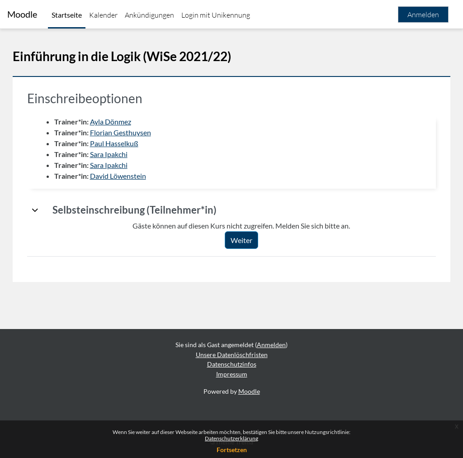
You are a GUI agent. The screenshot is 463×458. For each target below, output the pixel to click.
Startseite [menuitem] (67, 14)
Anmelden (423, 14)
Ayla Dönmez (123, 121)
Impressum (231, 374)
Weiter (248, 240)
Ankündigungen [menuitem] (149, 14)
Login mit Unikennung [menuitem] (215, 14)
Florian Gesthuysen (133, 132)
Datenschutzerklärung (231, 438)
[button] (48, 210)
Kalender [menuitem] (103, 14)
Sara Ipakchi (121, 154)
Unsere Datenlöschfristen (232, 354)
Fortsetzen (232, 449)
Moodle (22, 14)
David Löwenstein (131, 176)
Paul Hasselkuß (127, 143)
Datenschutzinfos (231, 364)
